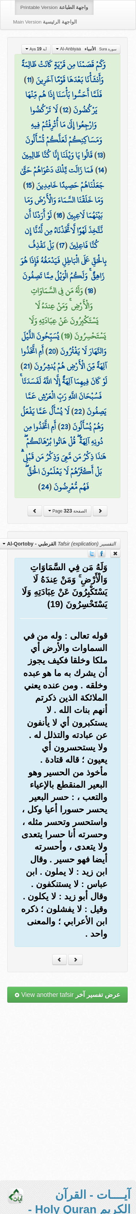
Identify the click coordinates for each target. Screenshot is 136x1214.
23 (64, 427)
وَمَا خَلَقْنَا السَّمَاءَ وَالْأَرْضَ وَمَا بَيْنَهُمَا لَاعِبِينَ (63, 207)
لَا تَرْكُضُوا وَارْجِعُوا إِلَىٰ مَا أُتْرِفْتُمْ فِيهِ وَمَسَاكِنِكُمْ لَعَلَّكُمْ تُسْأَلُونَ (63, 125)
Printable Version (54, 7)
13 (100, 155)
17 (62, 245)
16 (59, 215)
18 (90, 291)
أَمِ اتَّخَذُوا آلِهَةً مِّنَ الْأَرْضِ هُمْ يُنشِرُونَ (64, 358)
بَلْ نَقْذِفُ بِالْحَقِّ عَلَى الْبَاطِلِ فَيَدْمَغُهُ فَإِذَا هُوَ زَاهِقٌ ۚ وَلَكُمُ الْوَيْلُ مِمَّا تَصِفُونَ (63, 260)
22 (78, 411)
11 (29, 80)
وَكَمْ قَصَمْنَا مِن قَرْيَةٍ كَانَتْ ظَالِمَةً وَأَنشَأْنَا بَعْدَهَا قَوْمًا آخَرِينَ (63, 72)
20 (51, 351)
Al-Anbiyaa (86, 48)
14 (101, 170)
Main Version (45, 22)
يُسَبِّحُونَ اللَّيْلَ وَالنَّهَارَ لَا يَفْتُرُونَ (63, 343)
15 (29, 185)
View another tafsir (67, 994)
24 (45, 487)
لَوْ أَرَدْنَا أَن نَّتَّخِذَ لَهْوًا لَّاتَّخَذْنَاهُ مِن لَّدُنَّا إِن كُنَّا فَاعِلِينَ (63, 230)
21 (26, 366)
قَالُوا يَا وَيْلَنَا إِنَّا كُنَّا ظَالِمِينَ (57, 155)
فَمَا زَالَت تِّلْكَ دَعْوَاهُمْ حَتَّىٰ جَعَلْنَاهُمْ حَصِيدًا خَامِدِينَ (62, 177)
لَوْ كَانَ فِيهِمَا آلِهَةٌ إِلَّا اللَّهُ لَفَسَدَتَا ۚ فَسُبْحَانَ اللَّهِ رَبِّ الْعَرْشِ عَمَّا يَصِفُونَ (63, 396)
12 (65, 110)
